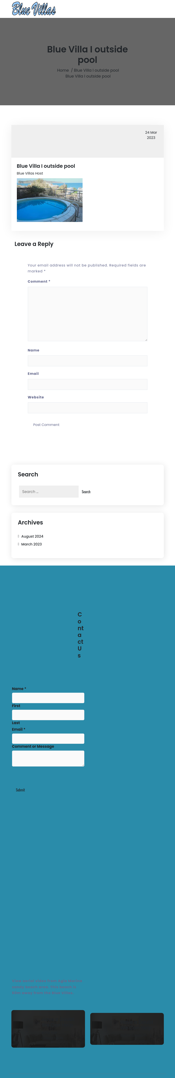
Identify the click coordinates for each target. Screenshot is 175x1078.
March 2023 (31, 544)
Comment (39, 281)
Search (86, 491)
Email (33, 373)
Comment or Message (33, 746)
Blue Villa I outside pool (96, 70)
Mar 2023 (151, 135)
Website (36, 397)
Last (16, 722)
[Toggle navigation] (151, 9)
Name (34, 350)
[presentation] (45, 776)
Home (63, 70)
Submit (20, 789)
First (16, 705)
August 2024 (32, 536)
